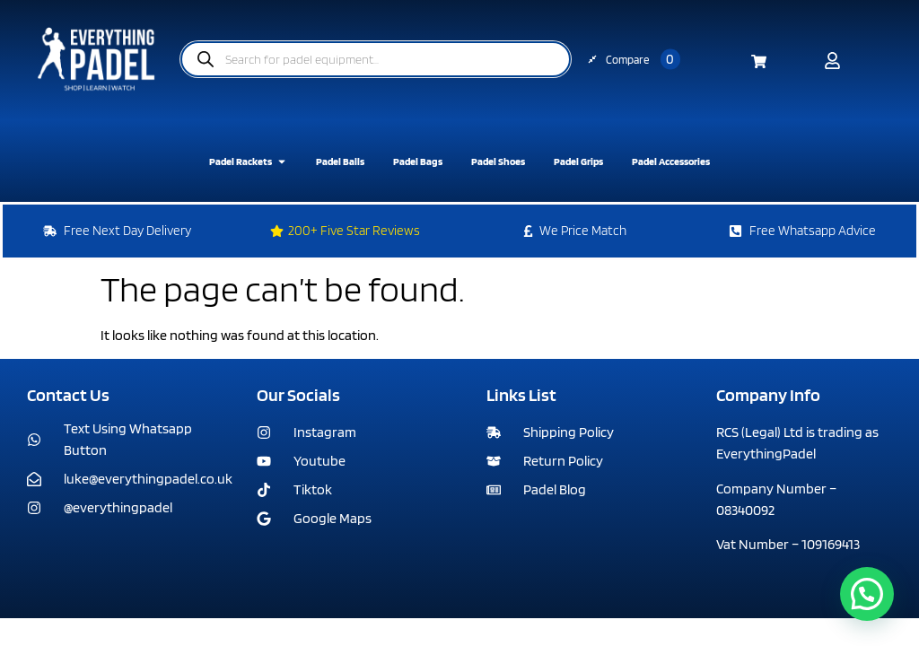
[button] (867, 594)
